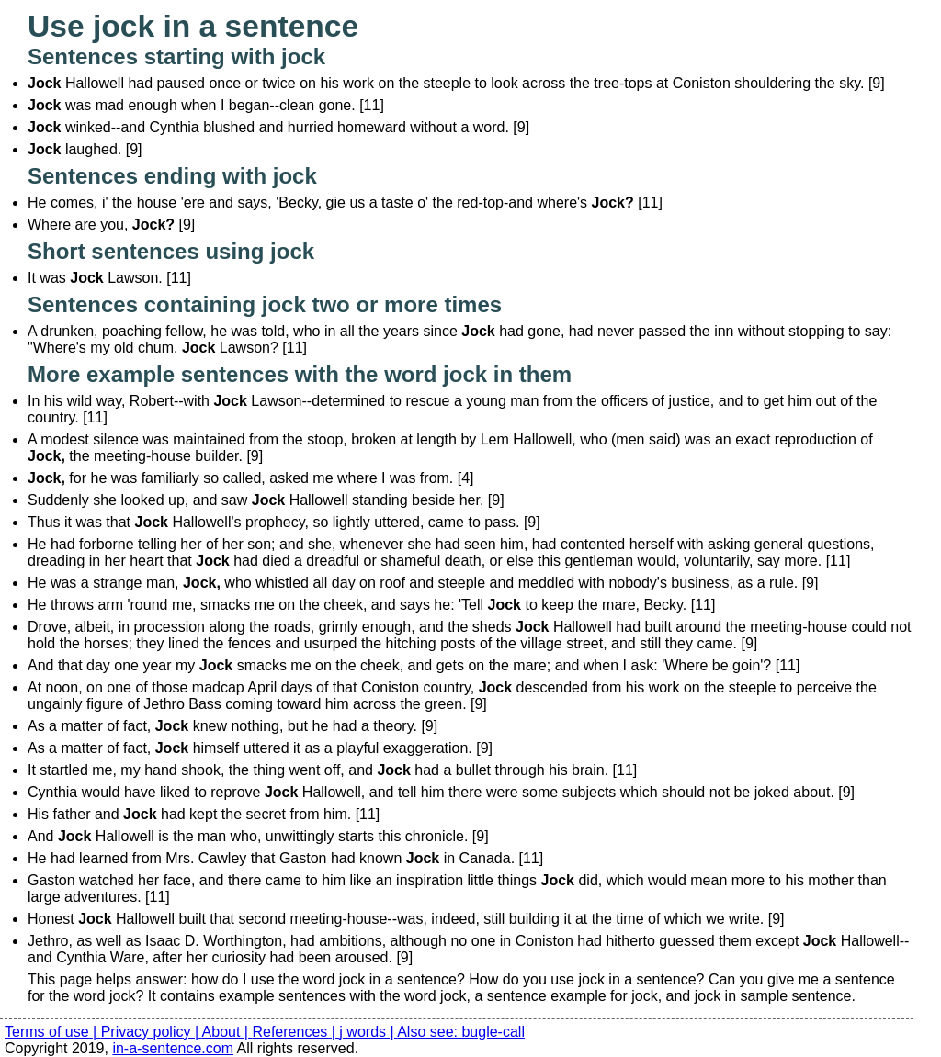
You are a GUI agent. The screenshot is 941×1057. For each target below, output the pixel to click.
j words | (368, 1032)
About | (227, 1032)
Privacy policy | (151, 1032)
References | (295, 1032)
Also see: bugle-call (461, 1032)
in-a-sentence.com (172, 1048)
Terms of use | (53, 1032)
